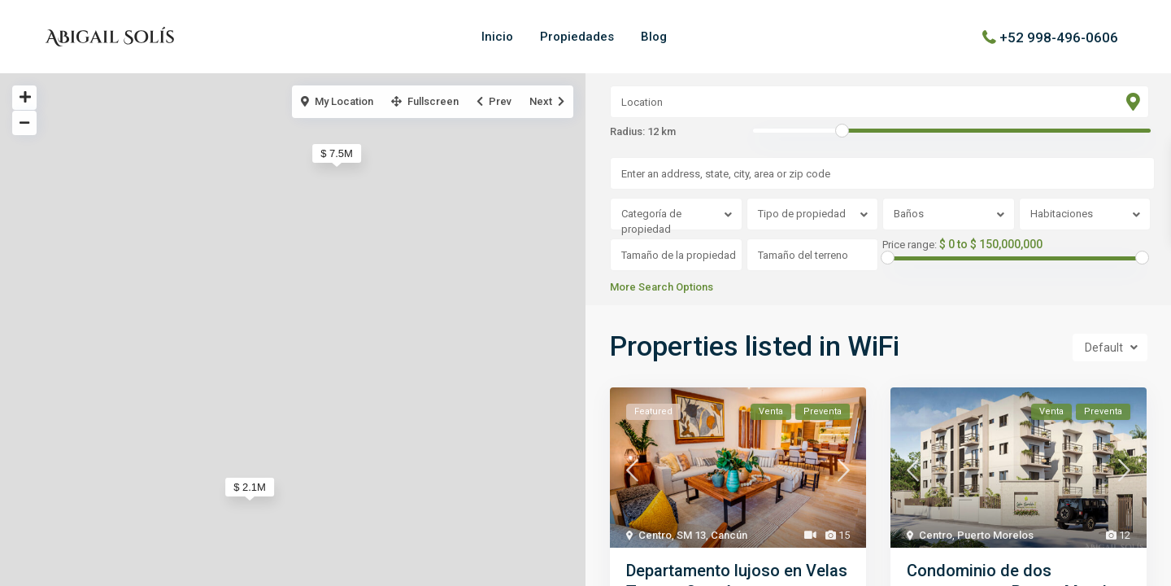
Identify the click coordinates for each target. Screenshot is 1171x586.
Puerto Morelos (995, 535)
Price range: (909, 245)
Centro (655, 535)
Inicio (497, 36)
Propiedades (577, 36)
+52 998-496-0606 (1058, 36)
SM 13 (691, 535)
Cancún (729, 535)
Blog (654, 36)
